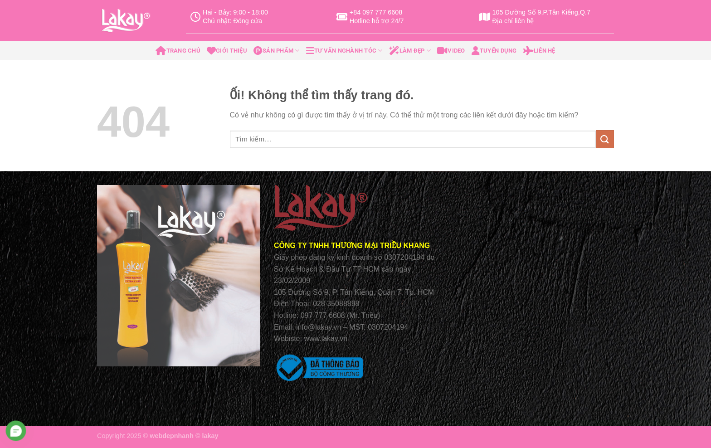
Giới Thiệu (227, 50)
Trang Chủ (178, 50)
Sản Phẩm (276, 50)
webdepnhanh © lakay (184, 435)
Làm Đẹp (410, 50)
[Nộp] (605, 139)
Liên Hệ (539, 50)
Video (451, 50)
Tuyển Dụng (494, 50)
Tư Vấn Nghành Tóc (344, 50)
